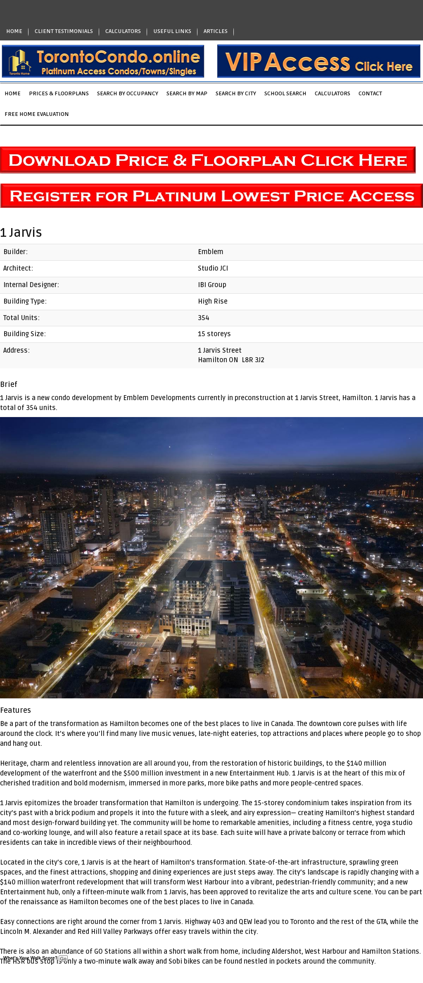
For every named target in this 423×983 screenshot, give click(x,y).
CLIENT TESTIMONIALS (64, 31)
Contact (370, 93)
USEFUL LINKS (172, 31)
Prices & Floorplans (59, 93)
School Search (285, 93)
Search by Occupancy (127, 93)
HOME (14, 31)
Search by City (236, 93)
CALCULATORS (123, 31)
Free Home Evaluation (37, 114)
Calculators (332, 93)
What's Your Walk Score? (35, 957)
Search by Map (186, 93)
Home (13, 93)
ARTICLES (216, 31)
